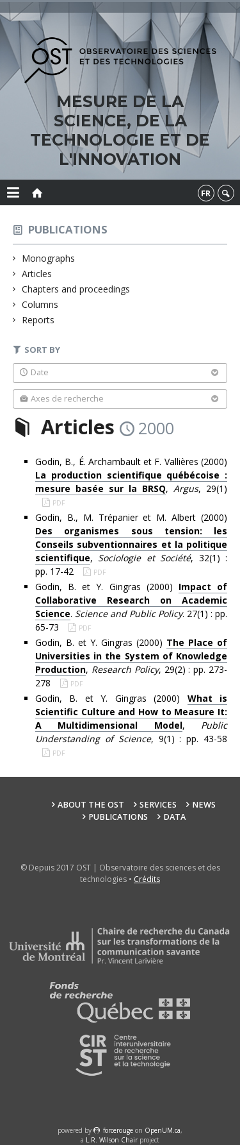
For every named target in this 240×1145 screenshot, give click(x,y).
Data (174, 816)
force (118, 1130)
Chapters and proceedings (76, 289)
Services (158, 804)
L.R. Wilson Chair (112, 1139)
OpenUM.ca (162, 1130)
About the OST (91, 804)
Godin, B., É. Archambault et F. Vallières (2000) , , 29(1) (131, 475)
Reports (38, 320)
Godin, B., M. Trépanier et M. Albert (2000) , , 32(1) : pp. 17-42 (131, 544)
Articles (37, 273)
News (204, 804)
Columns (40, 304)
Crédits (147, 879)
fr (206, 193)
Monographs (48, 258)
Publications (68, 229)
